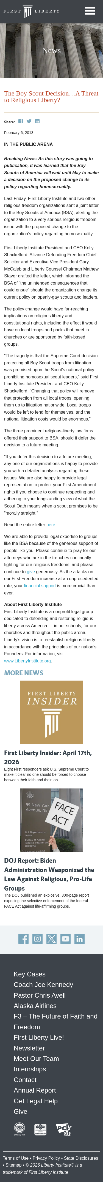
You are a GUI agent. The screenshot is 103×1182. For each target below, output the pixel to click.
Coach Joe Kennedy (43, 984)
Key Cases (30, 974)
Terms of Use (16, 1158)
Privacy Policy (46, 1158)
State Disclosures (81, 1158)
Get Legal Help (36, 1101)
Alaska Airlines (35, 1005)
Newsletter (29, 1048)
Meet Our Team (36, 1058)
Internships (30, 1069)
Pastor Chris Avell (40, 995)
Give (20, 1111)
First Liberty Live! (39, 1037)
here (50, 524)
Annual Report (35, 1090)
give (31, 571)
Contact (25, 1079)
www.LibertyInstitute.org (27, 661)
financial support (40, 585)
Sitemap (13, 1165)
